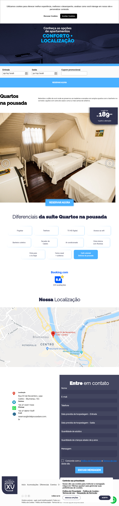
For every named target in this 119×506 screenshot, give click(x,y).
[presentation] (6, 163)
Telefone (89, 407)
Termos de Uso (110, 461)
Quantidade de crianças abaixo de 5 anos (89, 442)
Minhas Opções (71, 498)
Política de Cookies (28, 502)
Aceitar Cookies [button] (68, 16)
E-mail (89, 399)
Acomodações (32, 485)
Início (24, 485)
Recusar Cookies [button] (51, 16)
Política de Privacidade (91, 461)
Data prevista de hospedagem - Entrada (89, 416)
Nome (89, 390)
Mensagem (89, 452)
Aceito (105, 498)
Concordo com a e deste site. (89, 462)
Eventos (53, 485)
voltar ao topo (59, 496)
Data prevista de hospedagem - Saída (89, 425)
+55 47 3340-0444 (26, 405)
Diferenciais (44, 485)
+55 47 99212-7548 (26, 411)
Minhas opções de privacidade (73, 502)
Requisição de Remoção (87, 493)
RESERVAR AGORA (59, 82)
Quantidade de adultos (89, 433)
